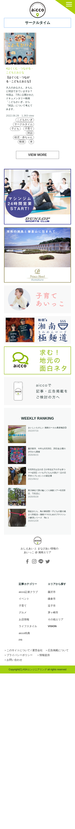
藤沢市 (52, 591)
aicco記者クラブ (28, 591)
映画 (21, 141)
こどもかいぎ (25, 119)
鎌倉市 (52, 598)
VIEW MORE (37, 155)
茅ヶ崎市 (53, 612)
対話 (30, 132)
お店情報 (24, 619)
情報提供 (44, 655)
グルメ (23, 612)
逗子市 (52, 605)
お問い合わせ (14, 659)
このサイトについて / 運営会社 (25, 650)
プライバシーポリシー (20, 655)
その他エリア (55, 619)
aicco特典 (24, 633)
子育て (29, 128)
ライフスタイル (28, 626)
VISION (52, 626)
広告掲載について (58, 650)
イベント (24, 598)
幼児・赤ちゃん (23, 137)
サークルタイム (23, 124)
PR (20, 639)
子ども (15, 128)
